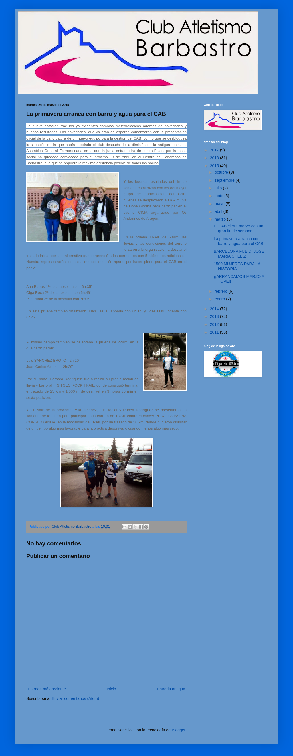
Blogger (178, 730)
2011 (215, 332)
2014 (215, 308)
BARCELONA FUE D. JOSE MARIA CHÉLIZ (239, 253)
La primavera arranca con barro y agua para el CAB (238, 241)
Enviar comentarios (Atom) (75, 698)
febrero (221, 291)
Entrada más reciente (47, 689)
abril (219, 211)
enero (220, 299)
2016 (215, 157)
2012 (215, 324)
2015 (215, 165)
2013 (215, 316)
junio (219, 195)
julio (219, 188)
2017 (215, 150)
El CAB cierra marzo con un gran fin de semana (238, 228)
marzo (221, 219)
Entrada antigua (171, 689)
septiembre (225, 180)
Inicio (111, 689)
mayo (220, 203)
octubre (222, 172)
